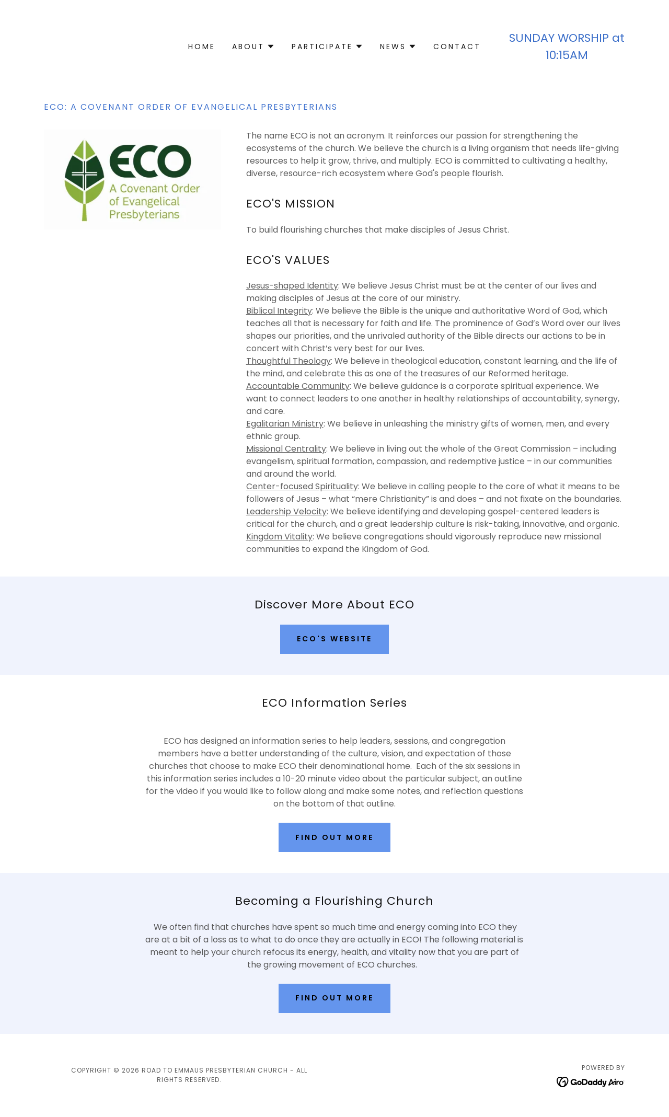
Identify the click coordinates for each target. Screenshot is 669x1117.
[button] (253, 46)
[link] (591, 1081)
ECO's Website (334, 639)
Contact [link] (457, 46)
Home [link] (201, 46)
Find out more (334, 837)
